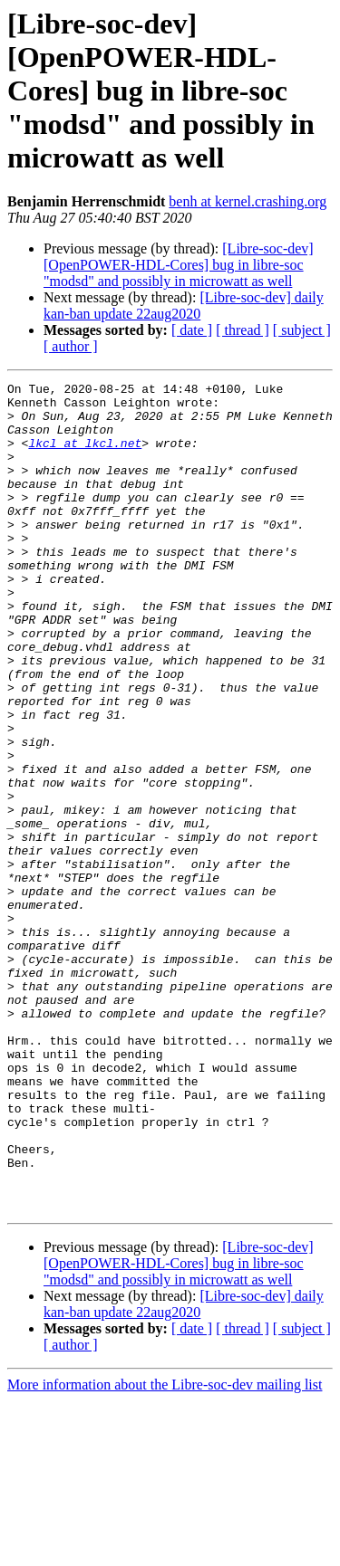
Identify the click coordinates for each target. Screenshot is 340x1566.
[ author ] (71, 346)
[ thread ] (242, 330)
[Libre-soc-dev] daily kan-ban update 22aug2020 (184, 305)
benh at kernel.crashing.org (247, 201)
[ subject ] (302, 330)
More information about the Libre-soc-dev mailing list (164, 1550)
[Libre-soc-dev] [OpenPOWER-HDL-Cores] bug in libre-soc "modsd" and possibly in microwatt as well (179, 265)
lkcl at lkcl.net (84, 456)
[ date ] (191, 330)
